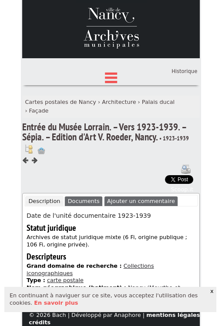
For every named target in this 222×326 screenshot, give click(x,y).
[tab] (44, 241)
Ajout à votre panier (41, 191)
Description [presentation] (44, 241)
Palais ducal (158, 142)
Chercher (111, 78)
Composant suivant (34, 200)
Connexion (183, 98)
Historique (184, 112)
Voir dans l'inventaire (28, 189)
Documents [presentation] (84, 241)
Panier (189, 106)
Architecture (119, 142)
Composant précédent (25, 200)
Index (111, 105)
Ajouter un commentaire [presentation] (141, 241)
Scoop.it (182, 229)
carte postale (65, 320)
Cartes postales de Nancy (60, 142)
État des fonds (111, 91)
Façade (39, 150)
